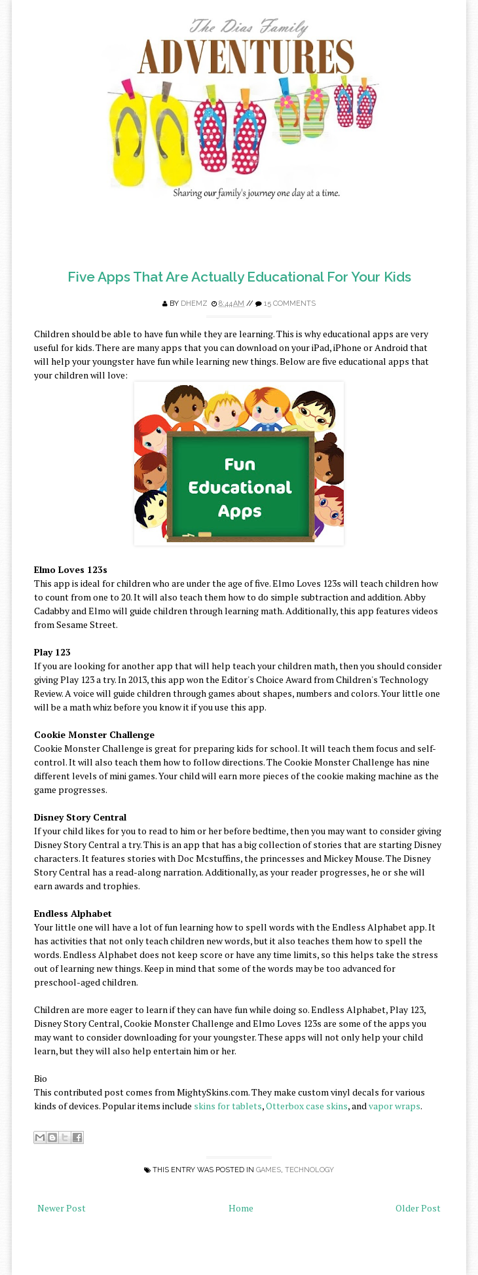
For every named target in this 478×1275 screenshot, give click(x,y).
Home (241, 1208)
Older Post (418, 1208)
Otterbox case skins (307, 1105)
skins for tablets (228, 1105)
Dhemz (194, 303)
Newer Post (61, 1208)
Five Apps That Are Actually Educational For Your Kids (239, 276)
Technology (309, 1170)
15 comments (290, 303)
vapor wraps (394, 1105)
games (268, 1170)
